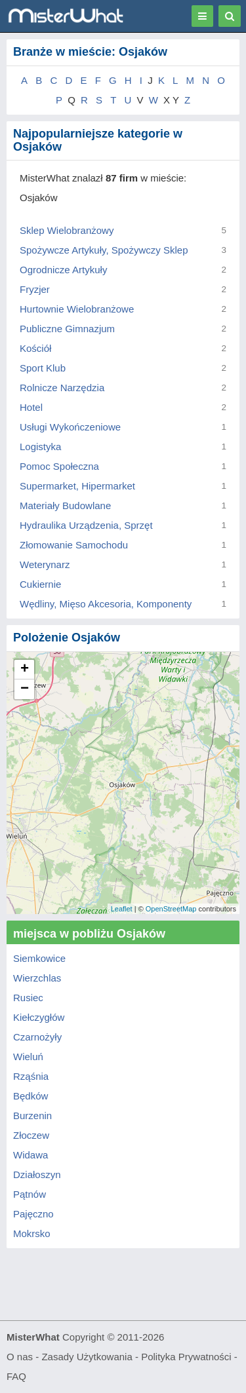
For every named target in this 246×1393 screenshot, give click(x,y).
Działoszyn (37, 1174)
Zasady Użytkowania (86, 1356)
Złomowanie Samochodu (74, 544)
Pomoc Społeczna (59, 466)
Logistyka (40, 446)
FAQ (16, 1376)
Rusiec (28, 997)
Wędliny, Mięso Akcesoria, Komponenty (106, 603)
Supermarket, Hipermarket (77, 485)
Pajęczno (33, 1213)
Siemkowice (39, 958)
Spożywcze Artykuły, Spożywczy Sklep (104, 250)
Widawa (30, 1154)
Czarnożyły (37, 1036)
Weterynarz (45, 564)
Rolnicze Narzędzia (62, 387)
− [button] (24, 689)
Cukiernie (40, 584)
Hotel (31, 407)
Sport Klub (43, 367)
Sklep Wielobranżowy (66, 230)
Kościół (35, 348)
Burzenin (32, 1115)
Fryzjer (35, 289)
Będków (30, 1095)
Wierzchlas (37, 977)
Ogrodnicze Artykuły (63, 269)
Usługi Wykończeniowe (70, 426)
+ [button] (24, 669)
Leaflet (122, 909)
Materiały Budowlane (65, 505)
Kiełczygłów (38, 1017)
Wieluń (28, 1056)
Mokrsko (32, 1233)
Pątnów (29, 1194)
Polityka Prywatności (186, 1356)
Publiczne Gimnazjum (67, 328)
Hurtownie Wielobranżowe (77, 309)
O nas (20, 1356)
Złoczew (31, 1135)
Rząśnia (31, 1076)
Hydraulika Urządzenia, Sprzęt (86, 525)
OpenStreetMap (171, 909)
